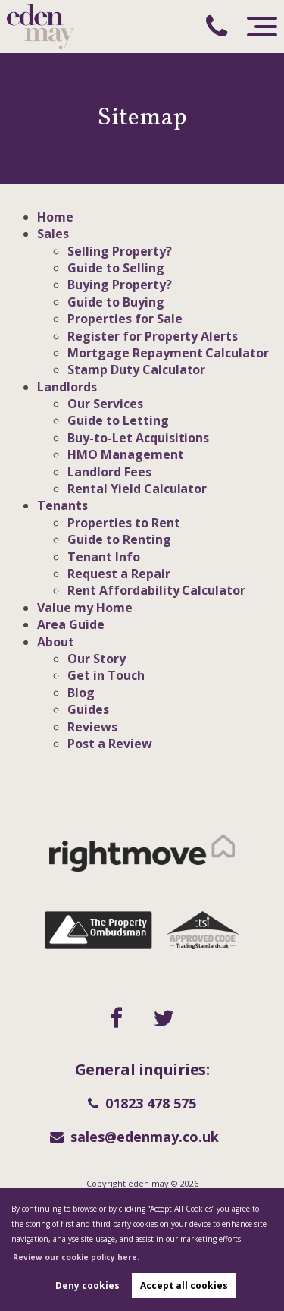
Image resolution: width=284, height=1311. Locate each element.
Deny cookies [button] (87, 1285)
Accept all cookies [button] (184, 1285)
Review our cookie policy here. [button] (76, 1257)
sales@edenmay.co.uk (134, 1136)
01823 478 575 (142, 1103)
